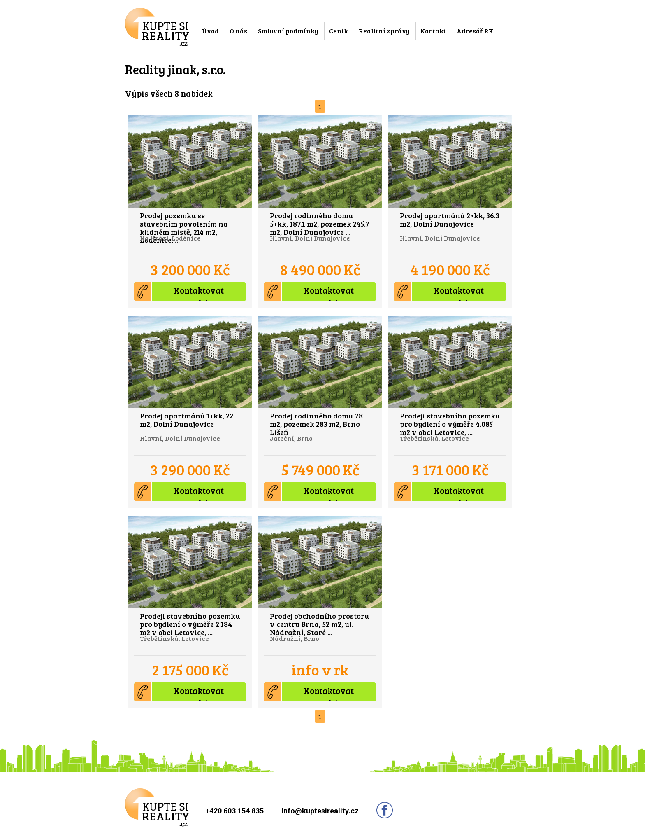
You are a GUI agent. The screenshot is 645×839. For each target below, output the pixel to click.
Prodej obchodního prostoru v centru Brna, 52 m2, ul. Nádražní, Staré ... (319, 623)
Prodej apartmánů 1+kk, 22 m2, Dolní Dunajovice (186, 419)
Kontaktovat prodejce (179, 291)
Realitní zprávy (384, 30)
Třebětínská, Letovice (434, 438)
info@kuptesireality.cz (320, 810)
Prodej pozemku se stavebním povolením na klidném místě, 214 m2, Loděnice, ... (184, 227)
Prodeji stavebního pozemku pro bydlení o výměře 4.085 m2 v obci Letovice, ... (450, 423)
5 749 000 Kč (320, 469)
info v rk (320, 669)
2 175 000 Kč (190, 669)
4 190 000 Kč (450, 269)
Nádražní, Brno (294, 638)
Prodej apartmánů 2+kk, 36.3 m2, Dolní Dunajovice (449, 219)
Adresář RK (475, 30)
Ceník (338, 30)
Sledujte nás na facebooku (384, 810)
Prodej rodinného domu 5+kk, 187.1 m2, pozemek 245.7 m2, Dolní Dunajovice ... (319, 223)
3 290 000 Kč (190, 469)
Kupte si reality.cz (157, 27)
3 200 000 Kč (190, 269)
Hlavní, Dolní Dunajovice (310, 238)
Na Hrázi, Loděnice (170, 238)
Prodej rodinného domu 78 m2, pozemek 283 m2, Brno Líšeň (316, 423)
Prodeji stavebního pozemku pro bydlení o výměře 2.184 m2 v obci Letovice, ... (190, 623)
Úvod (210, 30)
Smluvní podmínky (288, 30)
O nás (238, 30)
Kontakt (433, 30)
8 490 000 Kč (320, 269)
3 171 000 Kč (450, 469)
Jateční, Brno (291, 438)
